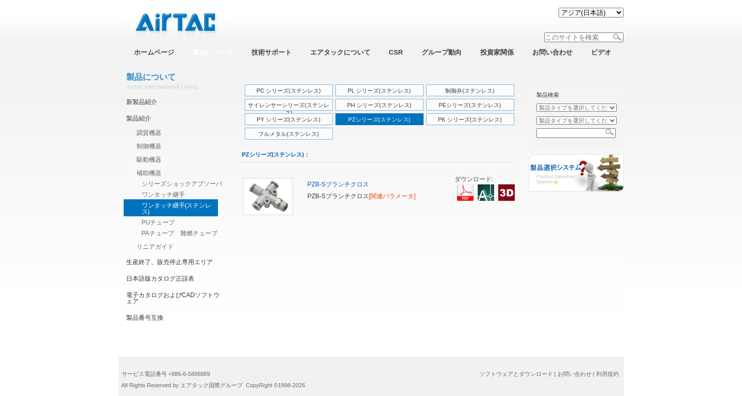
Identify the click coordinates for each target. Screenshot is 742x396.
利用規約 (607, 374)
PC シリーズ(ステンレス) (289, 91)
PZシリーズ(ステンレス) (379, 119)
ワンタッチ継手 (163, 194)
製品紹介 (138, 118)
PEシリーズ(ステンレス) (470, 105)
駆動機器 (149, 159)
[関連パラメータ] (392, 196)
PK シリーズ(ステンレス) (470, 119)
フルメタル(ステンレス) (288, 134)
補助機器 (149, 173)
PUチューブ (158, 222)
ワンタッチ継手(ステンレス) (177, 208)
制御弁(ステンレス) (469, 91)
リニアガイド (155, 246)
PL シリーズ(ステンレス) (379, 91)
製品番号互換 (144, 317)
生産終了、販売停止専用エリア (169, 262)
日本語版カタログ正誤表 (160, 278)
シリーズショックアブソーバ (182, 183)
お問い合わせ (575, 374)
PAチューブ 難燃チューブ (179, 233)
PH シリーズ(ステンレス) (379, 105)
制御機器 (149, 146)
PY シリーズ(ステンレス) (289, 119)
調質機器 (149, 132)
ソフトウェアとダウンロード (516, 374)
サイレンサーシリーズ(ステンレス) (288, 107)
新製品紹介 (141, 102)
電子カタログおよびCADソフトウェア (173, 298)
